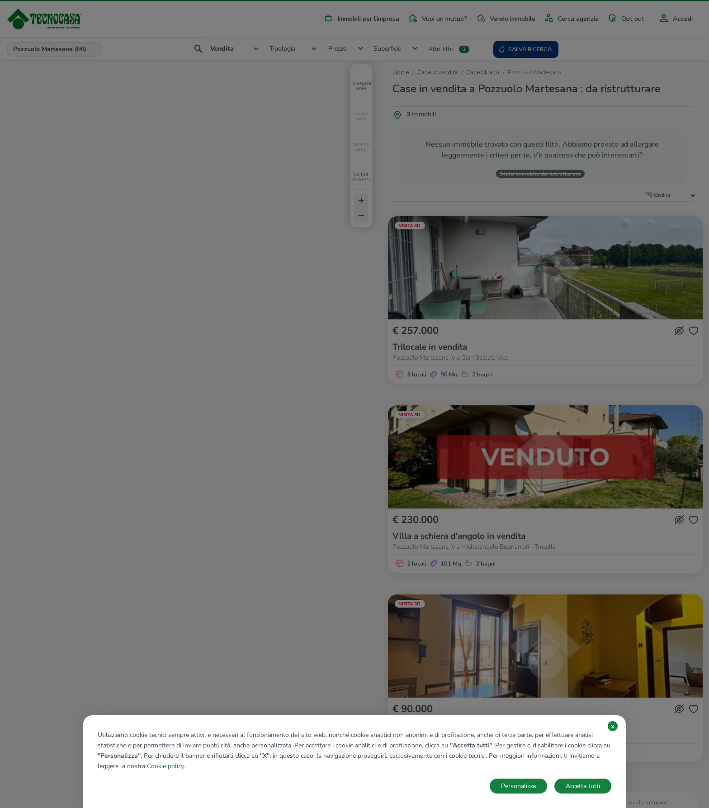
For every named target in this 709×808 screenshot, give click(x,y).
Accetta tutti (583, 786)
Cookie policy (165, 766)
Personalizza (518, 786)
